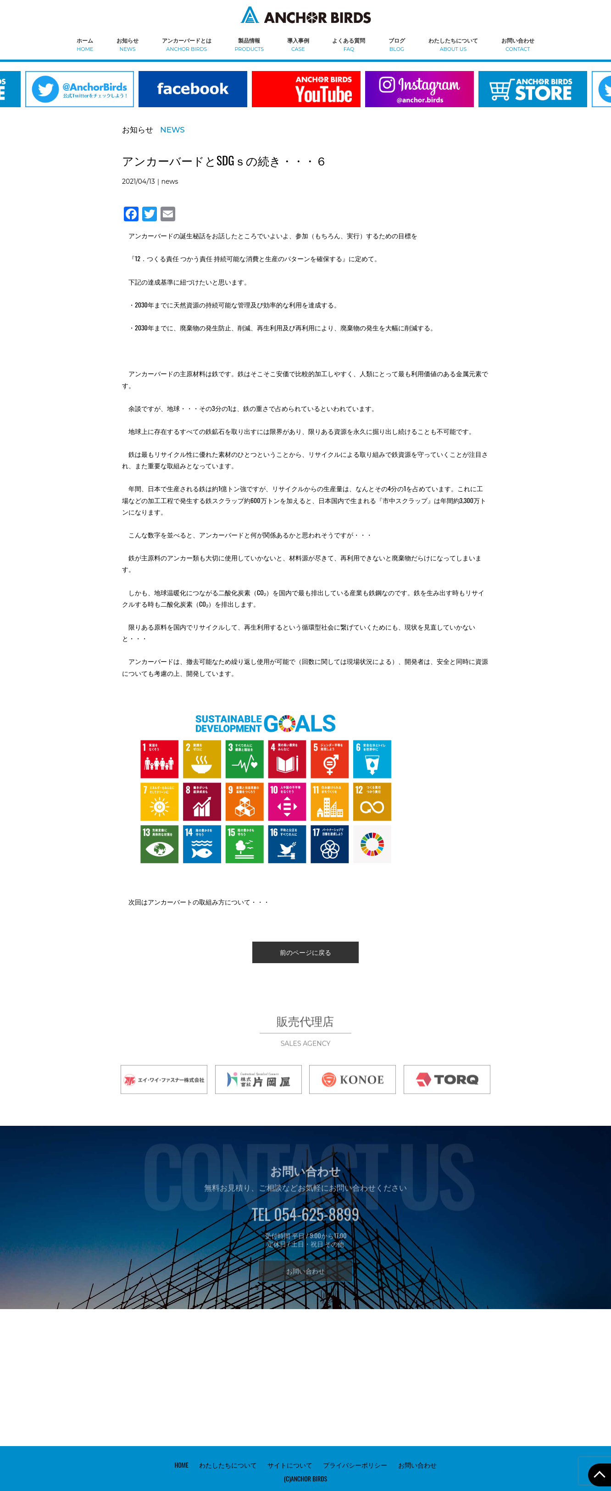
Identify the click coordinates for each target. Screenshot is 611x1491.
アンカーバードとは (186, 44)
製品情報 (249, 44)
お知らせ (128, 44)
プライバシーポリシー (355, 1464)
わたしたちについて (453, 44)
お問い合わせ (517, 44)
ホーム (85, 44)
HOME (181, 1464)
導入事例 (298, 44)
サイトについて (289, 1464)
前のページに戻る (305, 952)
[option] (193, 95)
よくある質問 (348, 44)
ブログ (397, 44)
